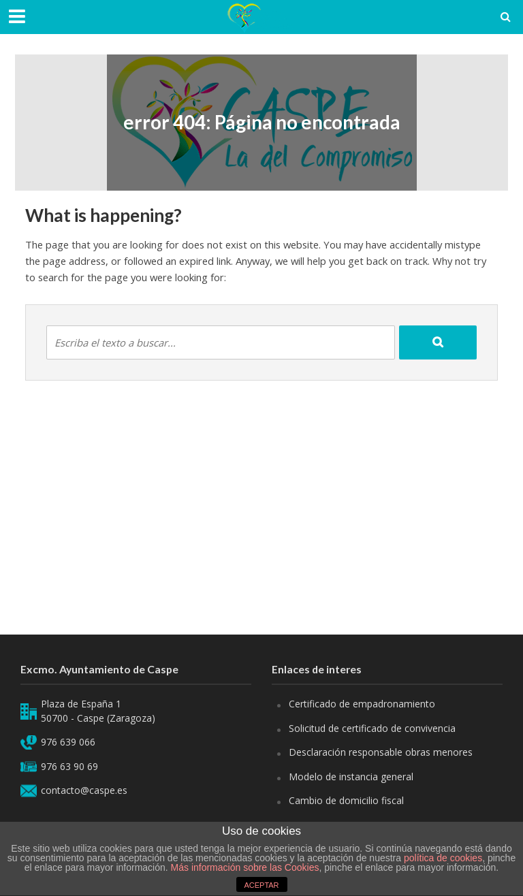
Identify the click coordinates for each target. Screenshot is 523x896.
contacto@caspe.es (84, 790)
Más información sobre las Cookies (243, 867)
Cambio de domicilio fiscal (346, 800)
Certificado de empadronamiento (362, 703)
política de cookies (443, 857)
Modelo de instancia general (351, 776)
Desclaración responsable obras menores (381, 752)
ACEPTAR (261, 885)
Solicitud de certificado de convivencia (372, 728)
